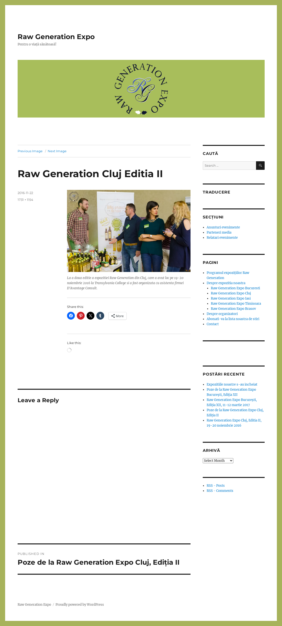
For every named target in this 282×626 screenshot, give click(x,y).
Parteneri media (219, 232)
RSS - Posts (216, 486)
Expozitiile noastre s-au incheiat (232, 384)
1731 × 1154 (25, 200)
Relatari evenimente (222, 238)
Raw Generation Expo (56, 36)
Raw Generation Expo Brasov (233, 309)
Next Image (57, 151)
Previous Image (30, 151)
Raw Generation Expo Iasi (231, 298)
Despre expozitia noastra (226, 283)
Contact (213, 324)
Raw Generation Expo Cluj (231, 293)
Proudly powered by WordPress (80, 605)
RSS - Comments (220, 491)
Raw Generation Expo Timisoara (236, 304)
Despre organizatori (222, 314)
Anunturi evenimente (223, 227)
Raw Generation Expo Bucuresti (235, 288)
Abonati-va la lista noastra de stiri (233, 319)
